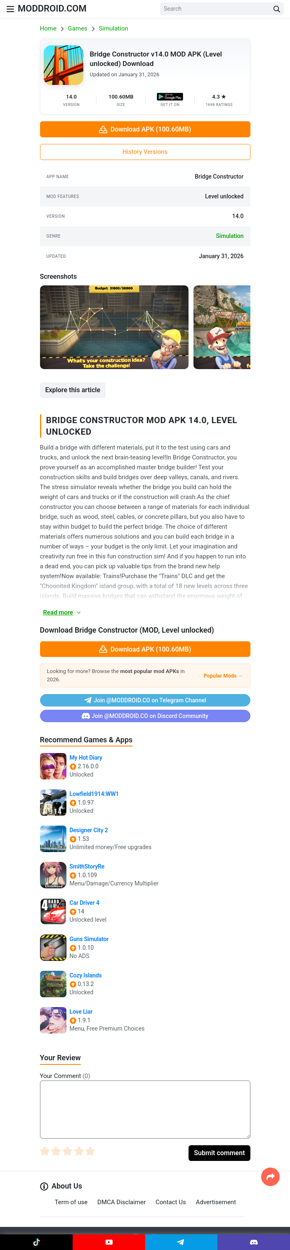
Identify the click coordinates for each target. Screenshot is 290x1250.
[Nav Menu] (10, 9)
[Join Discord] (253, 1242)
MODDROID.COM (52, 8)
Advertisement (216, 1202)
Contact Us (171, 1202)
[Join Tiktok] (36, 1242)
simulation (229, 236)
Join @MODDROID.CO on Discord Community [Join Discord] (145, 716)
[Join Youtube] (109, 1242)
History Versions (145, 151)
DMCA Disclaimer (121, 1202)
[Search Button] (277, 8)
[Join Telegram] (181, 1242)
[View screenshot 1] (114, 327)
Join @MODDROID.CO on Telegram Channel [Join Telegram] (145, 700)
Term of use (71, 1202)
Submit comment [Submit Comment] (219, 1153)
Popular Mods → (223, 676)
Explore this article (73, 390)
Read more (62, 612)
